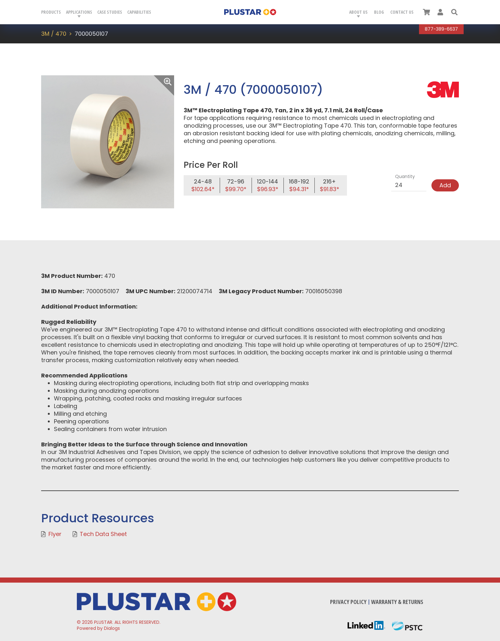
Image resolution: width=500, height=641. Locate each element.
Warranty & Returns (397, 602)
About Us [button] (358, 12)
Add (445, 185)
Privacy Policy (348, 602)
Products (51, 12)
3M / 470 (53, 34)
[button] (454, 12)
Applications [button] (79, 12)
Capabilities (139, 12)
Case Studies (109, 12)
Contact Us (402, 12)
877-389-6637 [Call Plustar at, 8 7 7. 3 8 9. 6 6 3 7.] (441, 29)
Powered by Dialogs (98, 628)
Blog (379, 12)
